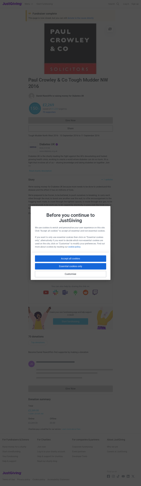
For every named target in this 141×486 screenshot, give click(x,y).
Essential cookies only (70, 266)
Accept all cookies (70, 258)
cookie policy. (74, 247)
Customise (70, 274)
